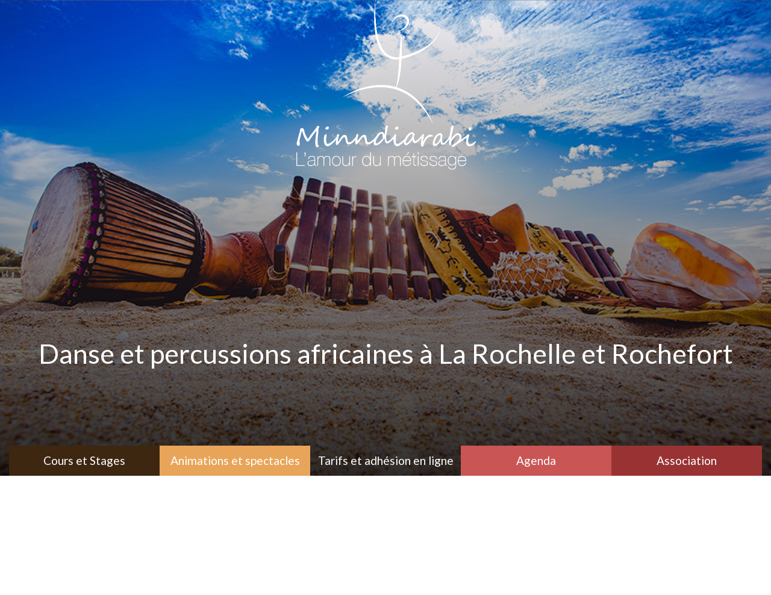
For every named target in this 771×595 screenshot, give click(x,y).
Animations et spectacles (235, 460)
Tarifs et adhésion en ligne (386, 460)
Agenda (536, 460)
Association (687, 460)
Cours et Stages (84, 460)
